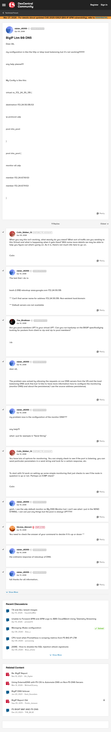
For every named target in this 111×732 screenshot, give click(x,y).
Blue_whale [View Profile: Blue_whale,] (30, 650)
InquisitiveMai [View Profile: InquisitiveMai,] (30, 613)
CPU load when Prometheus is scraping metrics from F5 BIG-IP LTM (44, 638)
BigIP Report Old (20, 700)
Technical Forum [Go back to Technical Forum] (10, 13)
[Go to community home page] (21, 4)
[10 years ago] (17, 703)
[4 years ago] (17, 676)
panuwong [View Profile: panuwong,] (29, 641)
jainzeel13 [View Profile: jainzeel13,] (29, 622)
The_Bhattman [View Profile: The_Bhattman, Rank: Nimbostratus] (23, 320)
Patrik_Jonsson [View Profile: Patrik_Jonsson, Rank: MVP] (31, 703)
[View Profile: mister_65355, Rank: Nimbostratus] (9, 30)
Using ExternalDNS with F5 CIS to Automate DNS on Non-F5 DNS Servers (47, 682)
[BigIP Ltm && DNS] (22, 235)
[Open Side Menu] (4, 5)
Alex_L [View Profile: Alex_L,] (28, 632)
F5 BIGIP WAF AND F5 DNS (25, 709)
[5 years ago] (17, 694)
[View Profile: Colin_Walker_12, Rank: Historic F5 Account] (12, 234)
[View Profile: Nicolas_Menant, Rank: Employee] (12, 529)
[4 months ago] (17, 632)
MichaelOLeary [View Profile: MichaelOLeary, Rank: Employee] (31, 685)
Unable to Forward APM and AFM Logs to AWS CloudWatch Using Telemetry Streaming (54, 619)
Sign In (104, 4)
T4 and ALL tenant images (24, 610)
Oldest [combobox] (104, 224)
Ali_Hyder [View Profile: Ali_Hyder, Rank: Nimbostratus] (28, 676)
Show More (12, 592)
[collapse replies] (3, 232)
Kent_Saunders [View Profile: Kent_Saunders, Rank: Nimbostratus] (31, 694)
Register (94, 4)
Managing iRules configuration (26, 628)
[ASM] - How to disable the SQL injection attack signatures (40, 647)
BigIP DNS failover (21, 691)
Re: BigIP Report (19, 673)
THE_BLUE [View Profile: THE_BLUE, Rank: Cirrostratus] (29, 712)
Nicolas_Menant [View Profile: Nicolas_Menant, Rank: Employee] (24, 527)
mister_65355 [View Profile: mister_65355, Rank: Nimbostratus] (21, 29)
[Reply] (100, 213)
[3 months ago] (17, 613)
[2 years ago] (17, 712)
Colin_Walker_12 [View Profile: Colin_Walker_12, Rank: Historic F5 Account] (24, 232)
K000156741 (101, 17)
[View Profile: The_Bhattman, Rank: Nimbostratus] (12, 322)
